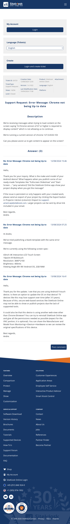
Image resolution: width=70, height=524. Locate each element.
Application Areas (44, 380)
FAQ (5, 460)
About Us (40, 424)
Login (35, 29)
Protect (6, 385)
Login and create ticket (35, 66)
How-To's (7, 445)
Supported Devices (12, 440)
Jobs (38, 429)
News (38, 419)
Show (5, 396)
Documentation (10, 455)
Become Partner (43, 445)
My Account (10, 474)
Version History (10, 419)
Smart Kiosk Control (45, 396)
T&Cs (48, 518)
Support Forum (10, 450)
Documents (8, 429)
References (41, 434)
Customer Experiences (46, 375)
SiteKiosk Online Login (15, 480)
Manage (7, 391)
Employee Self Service (46, 385)
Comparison (9, 380)
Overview (7, 375)
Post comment (59, 347)
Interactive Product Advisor (48, 391)
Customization (10, 401)
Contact (39, 414)
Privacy (41, 518)
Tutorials (7, 434)
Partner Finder (42, 440)
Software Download (12, 414)
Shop (7, 469)
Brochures (8, 424)
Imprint (56, 518)
